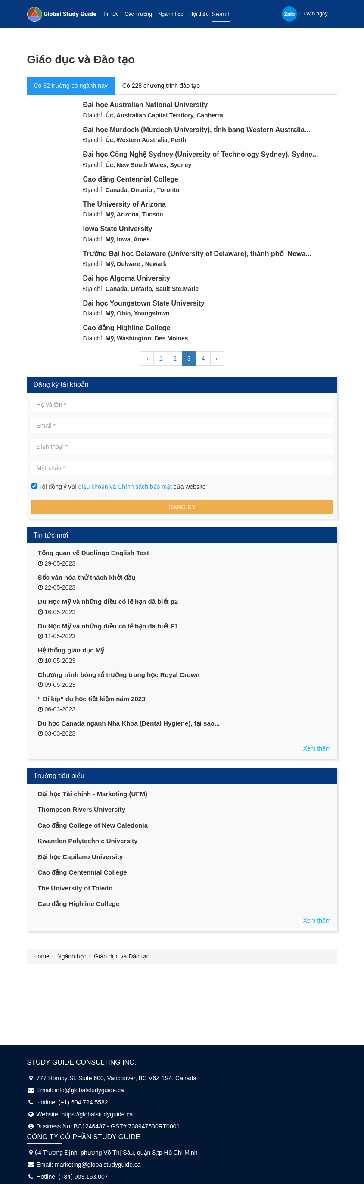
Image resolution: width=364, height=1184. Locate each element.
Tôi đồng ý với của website (118, 486)
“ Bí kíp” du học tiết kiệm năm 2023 (92, 698)
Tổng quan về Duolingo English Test (93, 552)
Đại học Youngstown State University (144, 303)
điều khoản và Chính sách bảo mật (126, 486)
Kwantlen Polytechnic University (88, 840)
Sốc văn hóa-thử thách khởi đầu (87, 577)
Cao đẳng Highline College (127, 327)
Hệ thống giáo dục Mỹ (71, 650)
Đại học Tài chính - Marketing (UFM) (93, 794)
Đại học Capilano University (80, 856)
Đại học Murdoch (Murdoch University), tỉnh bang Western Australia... (197, 129)
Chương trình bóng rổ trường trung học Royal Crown (119, 674)
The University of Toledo (75, 888)
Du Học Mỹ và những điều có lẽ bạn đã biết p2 (108, 601)
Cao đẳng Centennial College (130, 179)
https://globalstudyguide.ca (97, 1114)
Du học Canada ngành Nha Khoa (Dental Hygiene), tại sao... (129, 723)
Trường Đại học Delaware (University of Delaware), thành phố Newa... (197, 253)
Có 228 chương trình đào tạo (161, 85)
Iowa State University (117, 228)
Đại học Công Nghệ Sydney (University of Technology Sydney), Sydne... (200, 154)
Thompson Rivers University (81, 809)
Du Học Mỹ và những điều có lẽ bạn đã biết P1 (108, 626)
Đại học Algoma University (126, 278)
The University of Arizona (124, 204)
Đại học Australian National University (145, 104)
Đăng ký (182, 507)
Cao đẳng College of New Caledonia (93, 825)
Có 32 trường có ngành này (71, 85)
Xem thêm (317, 748)
